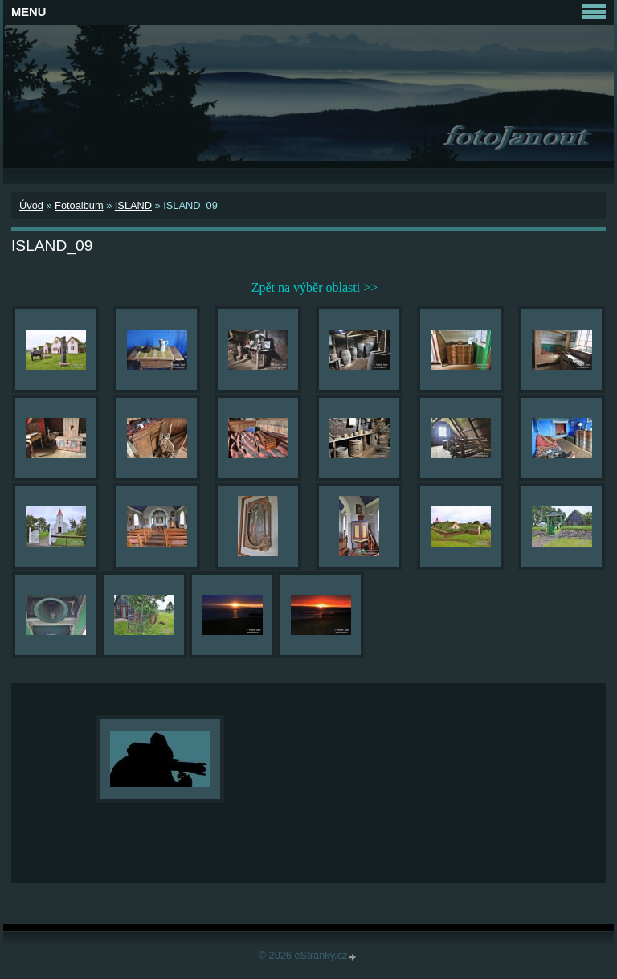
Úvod (31, 205)
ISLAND (133, 205)
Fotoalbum (79, 205)
